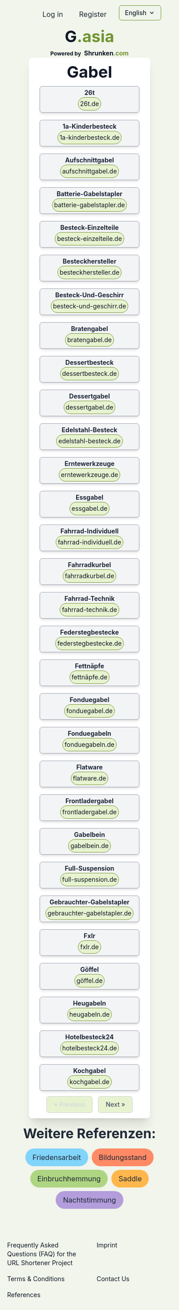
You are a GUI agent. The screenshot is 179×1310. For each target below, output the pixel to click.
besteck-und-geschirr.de (89, 306)
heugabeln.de (89, 1014)
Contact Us (113, 1278)
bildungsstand (122, 1157)
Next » (115, 1104)
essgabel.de (89, 508)
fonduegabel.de (89, 710)
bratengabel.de (89, 339)
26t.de (89, 103)
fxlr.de (89, 947)
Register (92, 14)
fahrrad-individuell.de (89, 542)
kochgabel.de (89, 1081)
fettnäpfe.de (90, 677)
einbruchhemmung (69, 1178)
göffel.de (90, 980)
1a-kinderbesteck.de (90, 137)
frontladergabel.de (89, 812)
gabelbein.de (89, 845)
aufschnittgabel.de (89, 171)
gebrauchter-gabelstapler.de (90, 913)
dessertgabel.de (90, 407)
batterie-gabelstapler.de (89, 205)
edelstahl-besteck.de (89, 441)
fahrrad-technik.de (89, 609)
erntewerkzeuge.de (89, 474)
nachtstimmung (89, 1200)
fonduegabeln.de (89, 744)
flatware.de (89, 778)
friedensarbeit (57, 1157)
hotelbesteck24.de (89, 1048)
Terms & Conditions (36, 1278)
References (24, 1294)
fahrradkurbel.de (89, 576)
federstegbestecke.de (89, 643)
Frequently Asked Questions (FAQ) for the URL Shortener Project (41, 1254)
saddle (130, 1178)
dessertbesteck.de (89, 373)
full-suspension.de (89, 879)
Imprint (107, 1245)
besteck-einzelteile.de (89, 238)
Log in (52, 14)
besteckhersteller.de (89, 272)
